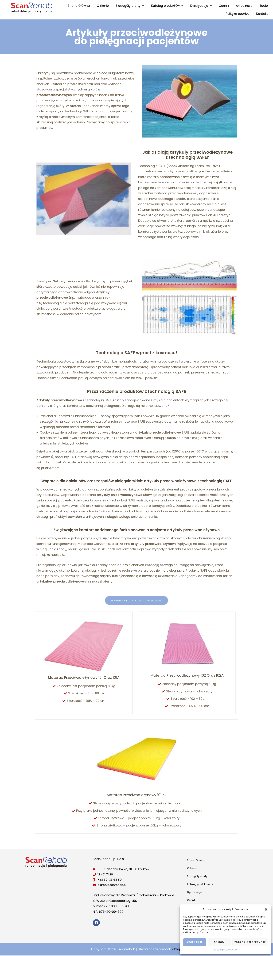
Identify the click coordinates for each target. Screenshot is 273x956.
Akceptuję (194, 942)
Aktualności (244, 6)
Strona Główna (79, 6)
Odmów (219, 942)
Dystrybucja (201, 6)
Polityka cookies (237, 14)
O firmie (103, 6)
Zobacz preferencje (250, 942)
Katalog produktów (167, 6)
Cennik (224, 6)
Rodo (264, 6)
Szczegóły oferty (130, 6)
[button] (266, 909)
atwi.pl (177, 949)
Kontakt (262, 14)
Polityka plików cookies (225, 949)
